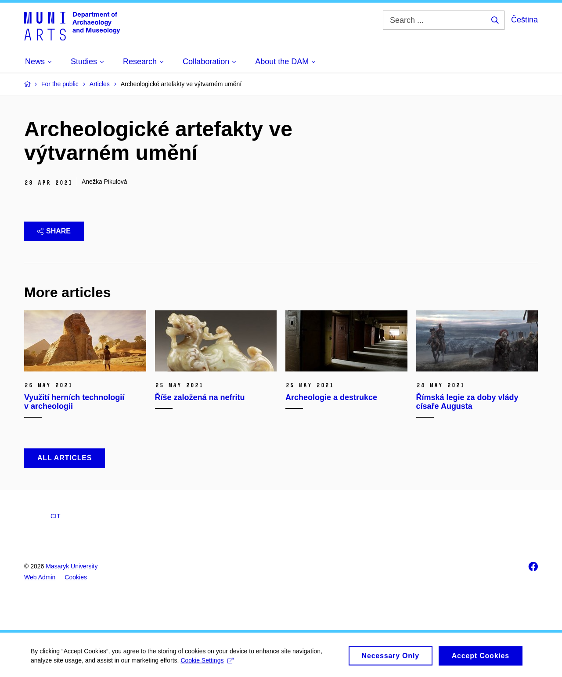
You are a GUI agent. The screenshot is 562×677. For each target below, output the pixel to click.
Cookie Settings (207, 662)
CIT (55, 516)
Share (54, 231)
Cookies (76, 577)
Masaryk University (71, 566)
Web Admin (39, 577)
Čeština (524, 19)
